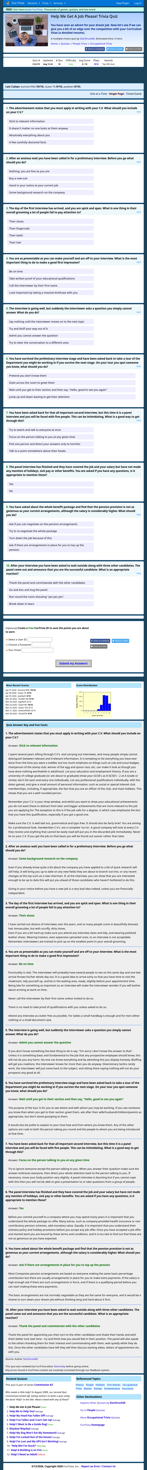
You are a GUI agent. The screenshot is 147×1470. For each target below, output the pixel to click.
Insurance (127, 1388)
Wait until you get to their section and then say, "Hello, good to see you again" (58, 389)
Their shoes (16, 221)
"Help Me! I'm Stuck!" (23, 1445)
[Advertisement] (73, 74)
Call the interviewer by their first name (33, 285)
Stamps (98, 1388)
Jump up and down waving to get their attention (39, 396)
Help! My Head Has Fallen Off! (27, 1415)
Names (88, 1388)
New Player (122, 3)
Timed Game (134, 93)
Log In (138, 3)
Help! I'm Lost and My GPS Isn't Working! (34, 1441)
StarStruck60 (87, 38)
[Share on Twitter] (116, 49)
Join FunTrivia (35, 9)
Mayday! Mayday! (20, 1428)
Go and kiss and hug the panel (28, 589)
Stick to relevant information (27, 121)
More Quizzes (100, 1417)
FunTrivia (92, 1424)
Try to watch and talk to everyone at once (35, 429)
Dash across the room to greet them (32, 382)
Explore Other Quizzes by (102, 1402)
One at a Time (98, 93)
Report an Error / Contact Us (98, 1466)
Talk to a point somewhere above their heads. (37, 450)
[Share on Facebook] (97, 49)
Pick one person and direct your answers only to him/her (44, 443)
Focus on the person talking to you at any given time (42, 436)
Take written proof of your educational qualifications (42, 278)
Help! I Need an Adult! (24, 1454)
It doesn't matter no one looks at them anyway (38, 128)
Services (58, 3)
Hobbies (100, 1384)
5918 (96, 64)
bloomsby (59, 1366)
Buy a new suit (18, 178)
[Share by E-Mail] (134, 49)
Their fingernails (19, 228)
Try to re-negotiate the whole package (33, 531)
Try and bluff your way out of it (28, 328)
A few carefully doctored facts (27, 142)
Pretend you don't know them (28, 375)
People (90, 1384)
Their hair (15, 242)
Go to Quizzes (92, 1409)
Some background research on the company (37, 192)
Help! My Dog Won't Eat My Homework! (33, 1432)
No (11, 490)
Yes (11, 483)
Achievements (112, 1388)
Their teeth (16, 235)
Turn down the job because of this (30, 537)
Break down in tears (21, 603)
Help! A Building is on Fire (26, 1449)
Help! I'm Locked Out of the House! (30, 1437)
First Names (114, 1384)
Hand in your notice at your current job (33, 185)
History (80, 1384)
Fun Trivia (14, 3)
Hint (139, 111)
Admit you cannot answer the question (33, 335)
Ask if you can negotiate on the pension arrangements (43, 524)
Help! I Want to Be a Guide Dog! (28, 1424)
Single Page (116, 93)
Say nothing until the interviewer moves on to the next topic (46, 321)
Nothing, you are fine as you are (29, 171)
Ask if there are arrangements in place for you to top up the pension (46, 547)
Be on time (16, 271)
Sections (33, 3)
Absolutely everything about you (29, 135)
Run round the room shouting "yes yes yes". (36, 596)
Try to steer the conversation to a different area (39, 342)
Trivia (45, 3)
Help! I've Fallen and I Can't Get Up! (30, 1419)
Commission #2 (43, 1384)
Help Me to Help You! (22, 1411)
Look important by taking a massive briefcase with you (43, 292)
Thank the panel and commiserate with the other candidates (47, 582)
